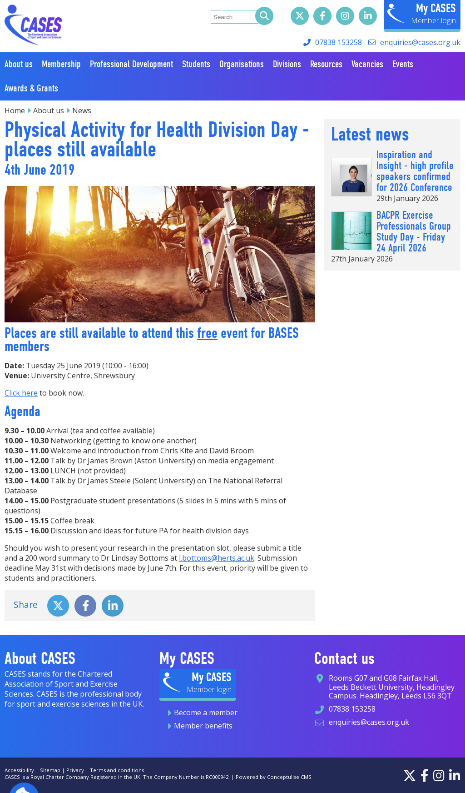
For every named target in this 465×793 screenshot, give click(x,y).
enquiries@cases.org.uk (420, 42)
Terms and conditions (117, 770)
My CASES (436, 8)
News (81, 110)
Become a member (205, 713)
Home (15, 110)
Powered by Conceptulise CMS (274, 776)
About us (48, 110)
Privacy (75, 770)
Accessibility (19, 770)
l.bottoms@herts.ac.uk (216, 558)
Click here (21, 393)
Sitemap (50, 770)
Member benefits (203, 726)
